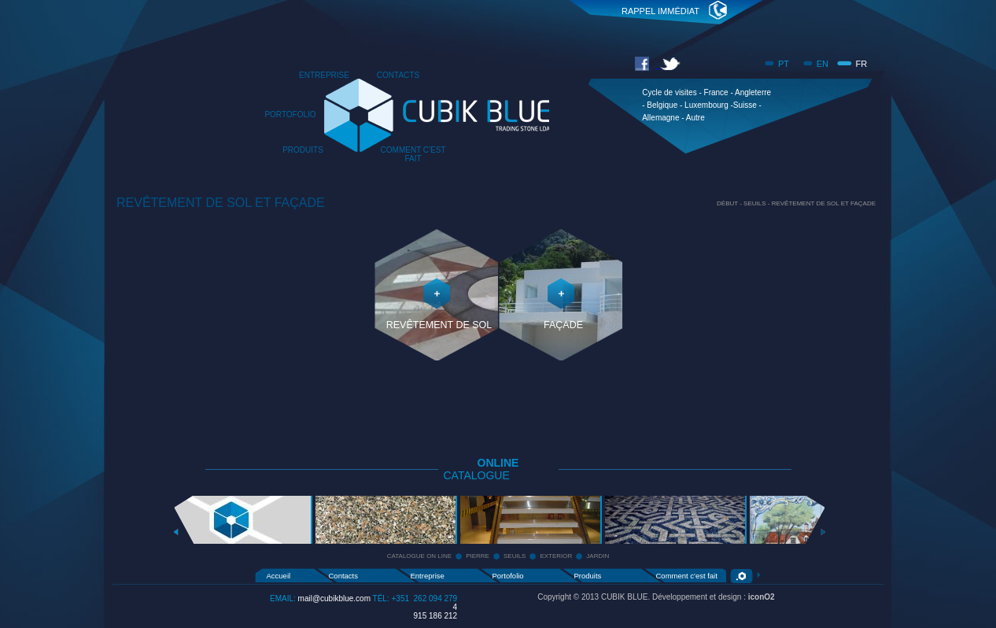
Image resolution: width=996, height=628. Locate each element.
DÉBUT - (730, 203)
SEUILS (515, 556)
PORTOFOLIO (289, 114)
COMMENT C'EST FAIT (413, 154)
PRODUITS (302, 150)
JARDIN (597, 556)
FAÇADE (563, 325)
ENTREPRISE (324, 75)
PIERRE (477, 556)
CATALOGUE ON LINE (419, 556)
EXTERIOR (556, 556)
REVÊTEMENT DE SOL (439, 325)
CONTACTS (398, 75)
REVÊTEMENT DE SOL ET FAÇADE (824, 203)
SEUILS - (757, 203)
